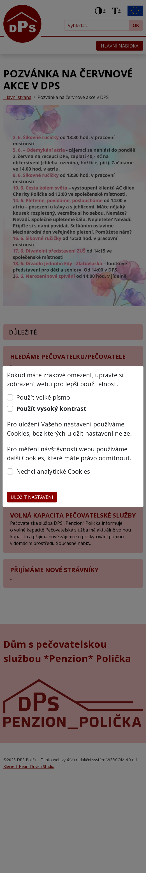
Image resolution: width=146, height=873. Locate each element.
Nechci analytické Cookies (53, 471)
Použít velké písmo (43, 397)
